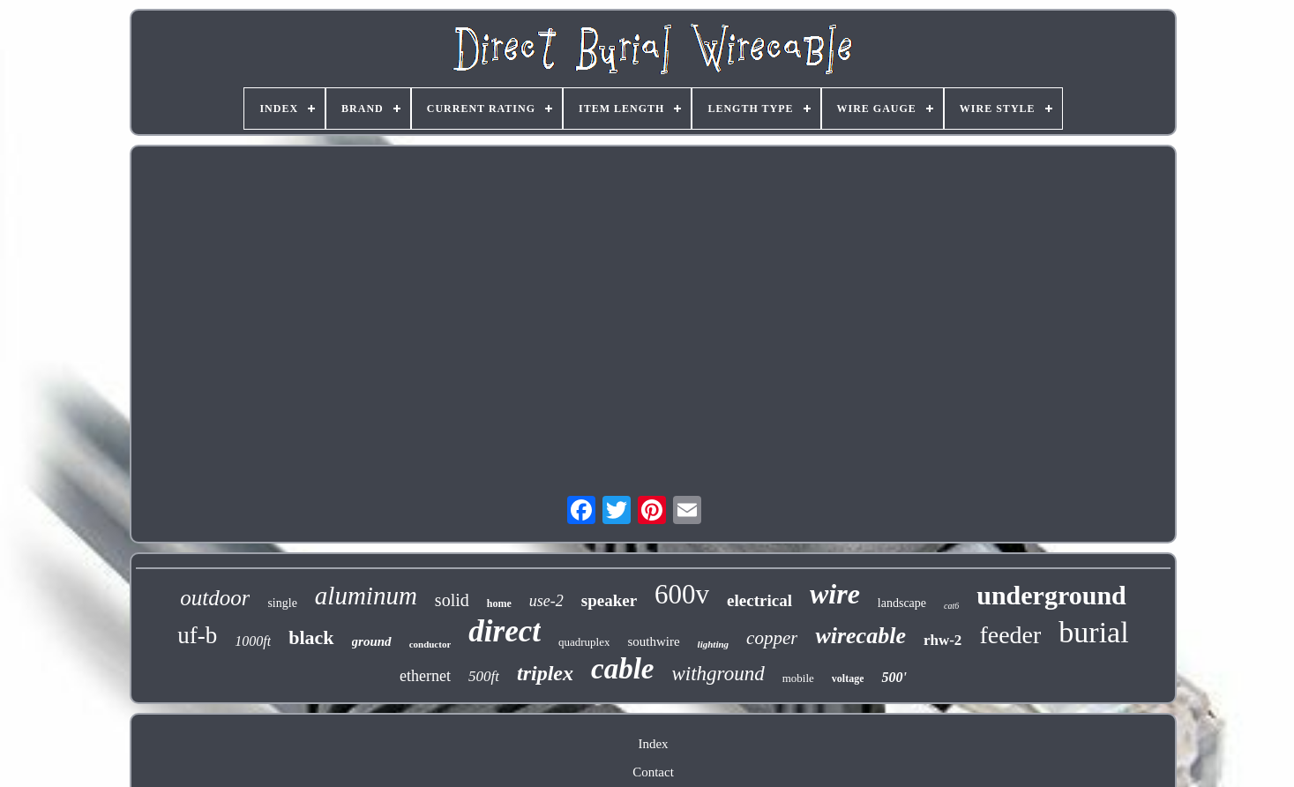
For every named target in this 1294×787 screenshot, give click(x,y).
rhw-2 (942, 640)
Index (653, 744)
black (310, 637)
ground (372, 641)
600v (681, 594)
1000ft (253, 640)
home (499, 603)
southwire (653, 641)
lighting (713, 644)
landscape (902, 603)
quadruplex (584, 641)
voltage (848, 678)
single (281, 603)
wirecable (860, 635)
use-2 (546, 601)
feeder (1010, 634)
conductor (430, 644)
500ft (483, 676)
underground (1051, 595)
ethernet (425, 676)
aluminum (366, 595)
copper (771, 637)
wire (835, 594)
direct (504, 631)
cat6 (951, 606)
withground (717, 674)
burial (1093, 632)
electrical (759, 600)
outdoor (215, 598)
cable (622, 669)
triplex (545, 673)
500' (893, 677)
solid (452, 600)
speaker (609, 600)
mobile (798, 678)
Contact (653, 772)
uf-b (197, 635)
